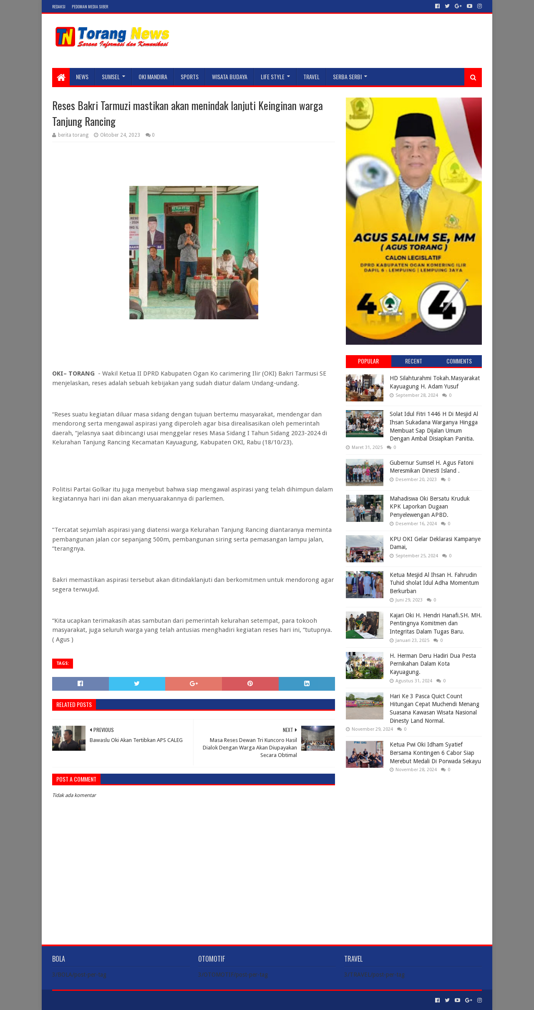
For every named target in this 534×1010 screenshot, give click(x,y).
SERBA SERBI (347, 76)
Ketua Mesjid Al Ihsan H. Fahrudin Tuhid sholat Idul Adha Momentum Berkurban (434, 582)
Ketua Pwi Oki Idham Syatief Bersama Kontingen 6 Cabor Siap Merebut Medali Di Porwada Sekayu (435, 752)
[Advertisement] (413, 833)
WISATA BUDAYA (229, 76)
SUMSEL (111, 76)
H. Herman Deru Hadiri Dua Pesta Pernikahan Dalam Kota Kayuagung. (433, 663)
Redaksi (58, 6)
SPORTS (190, 76)
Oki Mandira (153, 76)
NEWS (82, 76)
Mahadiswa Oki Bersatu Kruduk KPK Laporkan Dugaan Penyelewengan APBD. (430, 506)
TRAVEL (311, 76)
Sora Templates (98, 1000)
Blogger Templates (146, 1000)
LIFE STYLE (273, 76)
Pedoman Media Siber (90, 6)
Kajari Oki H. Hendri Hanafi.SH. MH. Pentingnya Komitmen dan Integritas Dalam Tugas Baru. (436, 623)
